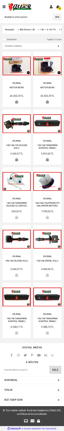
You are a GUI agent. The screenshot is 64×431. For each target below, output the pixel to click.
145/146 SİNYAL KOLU (47, 260)
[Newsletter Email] (32, 370)
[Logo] (20, 6)
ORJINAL (16, 83)
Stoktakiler (12, 39)
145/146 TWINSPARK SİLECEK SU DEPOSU (16, 204)
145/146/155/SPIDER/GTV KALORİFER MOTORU (47, 204)
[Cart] (58, 6)
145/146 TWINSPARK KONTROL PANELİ (47, 146)
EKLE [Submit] (55, 369)
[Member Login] (51, 6)
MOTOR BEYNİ (17, 87)
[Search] (32, 17)
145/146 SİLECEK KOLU (16, 260)
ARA (57, 17)
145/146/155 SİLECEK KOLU (16, 146)
